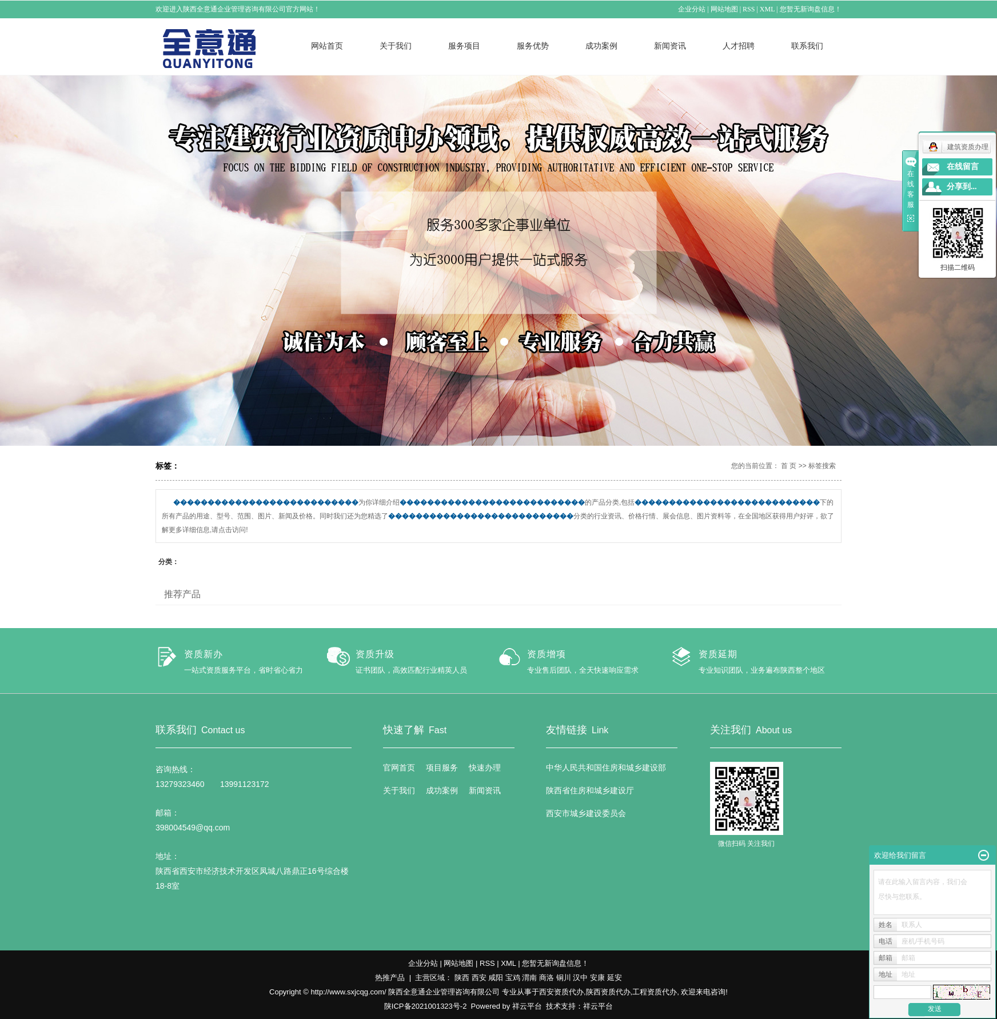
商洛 (546, 977)
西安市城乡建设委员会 (586, 813)
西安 (479, 977)
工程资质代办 (654, 992)
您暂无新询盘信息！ (811, 9)
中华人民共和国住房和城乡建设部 (606, 767)
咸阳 (495, 977)
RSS (749, 9)
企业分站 (692, 9)
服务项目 (464, 45)
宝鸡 (512, 977)
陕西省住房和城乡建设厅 (590, 790)
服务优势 (533, 45)
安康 (597, 977)
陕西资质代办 (608, 992)
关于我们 (396, 45)
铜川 (563, 977)
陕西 (461, 977)
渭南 (529, 977)
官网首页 (399, 767)
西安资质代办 (561, 992)
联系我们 (807, 45)
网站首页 (327, 45)
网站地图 (724, 9)
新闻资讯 (670, 45)
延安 (614, 977)
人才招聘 (739, 45)
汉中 (580, 977)
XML (767, 9)
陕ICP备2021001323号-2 (425, 1006)
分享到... (962, 186)
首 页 (788, 466)
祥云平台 (527, 1006)
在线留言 (963, 166)
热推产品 (390, 977)
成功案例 (601, 45)
